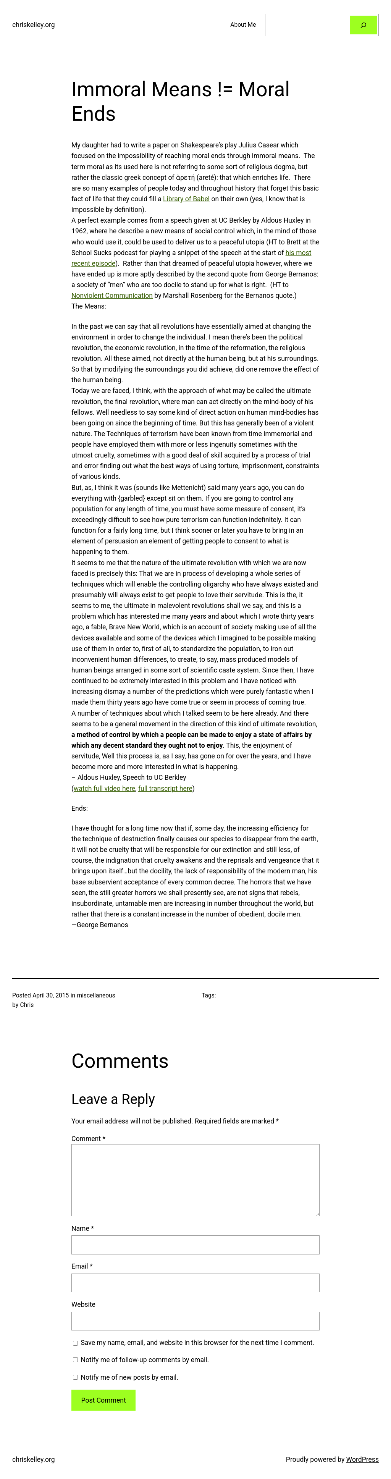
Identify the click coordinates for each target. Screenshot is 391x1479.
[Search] (363, 25)
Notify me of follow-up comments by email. (145, 1360)
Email (81, 1266)
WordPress (362, 1459)
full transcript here (165, 788)
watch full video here (104, 788)
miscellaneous (96, 995)
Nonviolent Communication (112, 295)
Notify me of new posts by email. (129, 1377)
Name (82, 1228)
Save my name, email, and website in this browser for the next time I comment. (197, 1342)
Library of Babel (186, 199)
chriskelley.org (33, 25)
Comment (88, 1139)
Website (83, 1304)
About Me (243, 24)
